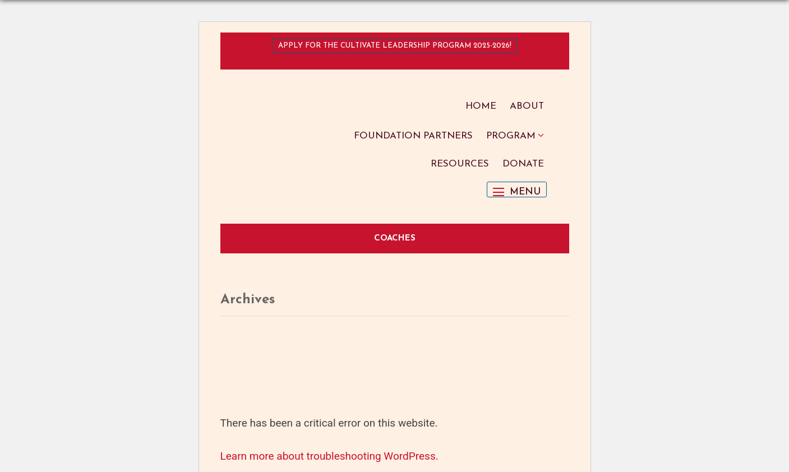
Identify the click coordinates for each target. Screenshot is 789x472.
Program (511, 136)
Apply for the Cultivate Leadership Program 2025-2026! (394, 45)
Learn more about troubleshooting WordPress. (329, 456)
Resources (460, 164)
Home (480, 106)
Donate (523, 164)
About (527, 106)
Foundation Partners (413, 136)
